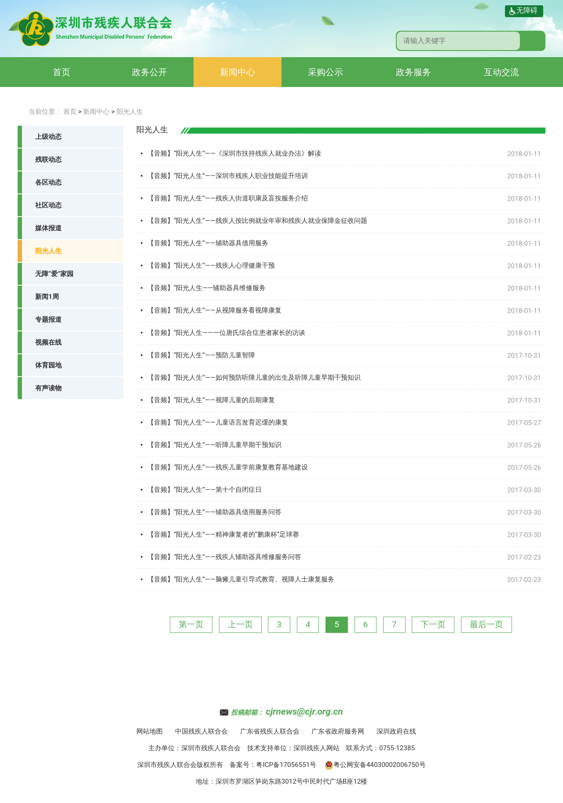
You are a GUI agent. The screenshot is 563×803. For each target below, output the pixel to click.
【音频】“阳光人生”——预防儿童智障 (201, 355)
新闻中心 (237, 72)
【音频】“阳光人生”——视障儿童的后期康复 (211, 400)
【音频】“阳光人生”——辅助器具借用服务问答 (214, 512)
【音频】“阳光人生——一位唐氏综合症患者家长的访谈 (226, 333)
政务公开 (149, 72)
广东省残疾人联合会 (270, 731)
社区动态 (48, 205)
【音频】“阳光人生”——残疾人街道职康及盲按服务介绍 (227, 198)
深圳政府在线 (396, 731)
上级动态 (48, 137)
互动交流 (501, 72)
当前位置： (45, 112)
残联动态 (48, 160)
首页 (61, 72)
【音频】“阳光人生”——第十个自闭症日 (204, 490)
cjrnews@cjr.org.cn (304, 711)
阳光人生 (130, 112)
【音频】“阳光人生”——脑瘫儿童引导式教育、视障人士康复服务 (240, 579)
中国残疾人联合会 (201, 731)
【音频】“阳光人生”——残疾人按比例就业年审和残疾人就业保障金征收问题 (257, 221)
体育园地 (48, 365)
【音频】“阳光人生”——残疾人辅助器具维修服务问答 (224, 557)
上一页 (240, 624)
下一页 (433, 624)
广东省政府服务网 (337, 731)
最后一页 (486, 624)
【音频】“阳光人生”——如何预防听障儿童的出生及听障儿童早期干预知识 (254, 378)
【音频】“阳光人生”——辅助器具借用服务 (207, 243)
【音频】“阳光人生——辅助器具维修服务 (206, 288)
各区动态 (48, 182)
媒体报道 (48, 228)
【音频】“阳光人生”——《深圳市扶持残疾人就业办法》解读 (234, 153)
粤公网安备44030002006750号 (375, 765)
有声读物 (48, 388)
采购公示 (325, 72)
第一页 (191, 624)
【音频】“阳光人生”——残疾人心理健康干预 (211, 265)
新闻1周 (47, 297)
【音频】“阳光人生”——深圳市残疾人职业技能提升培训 (227, 176)
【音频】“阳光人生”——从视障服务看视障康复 (214, 310)
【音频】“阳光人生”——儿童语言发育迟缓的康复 (217, 422)
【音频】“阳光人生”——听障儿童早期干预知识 (214, 445)
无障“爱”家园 (54, 274)
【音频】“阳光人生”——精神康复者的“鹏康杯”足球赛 (223, 534)
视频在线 (48, 342)
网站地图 (149, 731)
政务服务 (413, 72)
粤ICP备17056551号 (286, 765)
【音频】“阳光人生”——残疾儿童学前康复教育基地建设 (227, 467)
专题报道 (48, 319)
